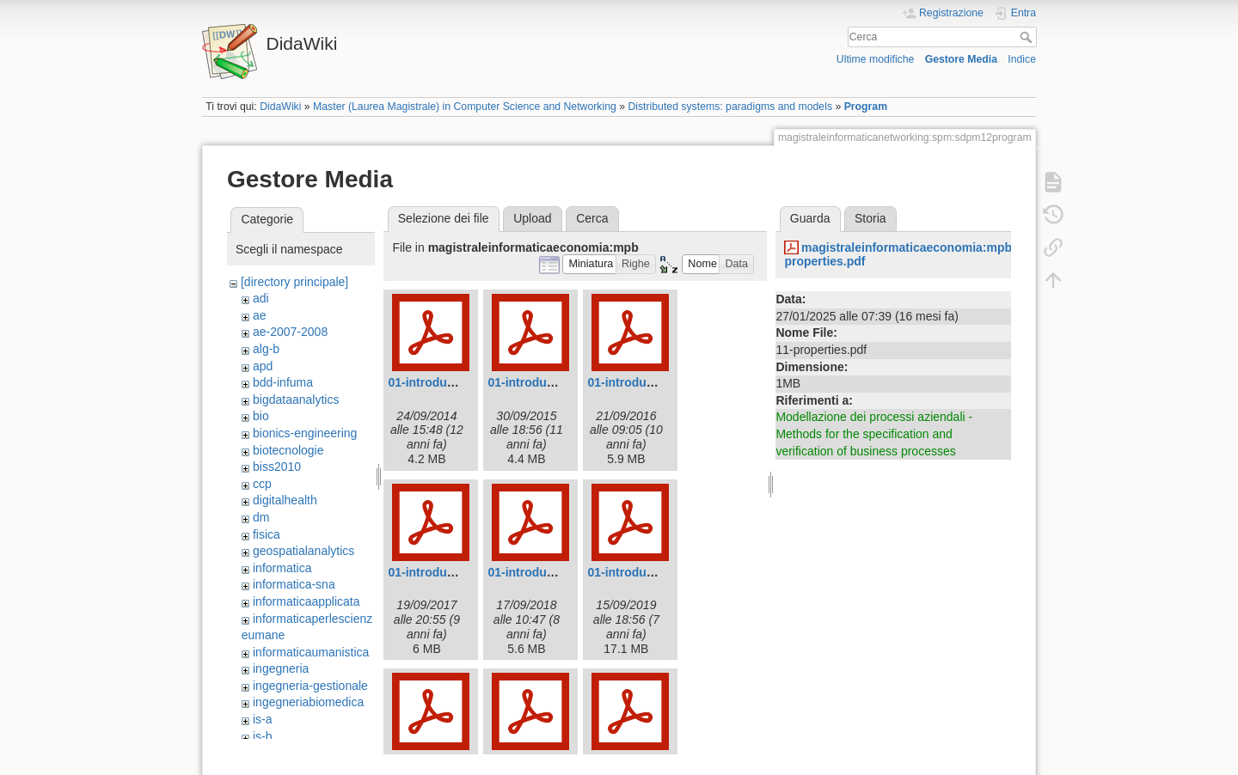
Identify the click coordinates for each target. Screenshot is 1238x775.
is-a (263, 719)
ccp (262, 484)
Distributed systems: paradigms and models (730, 107)
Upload (532, 218)
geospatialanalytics (303, 551)
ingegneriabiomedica (308, 702)
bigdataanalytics (296, 399)
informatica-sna (294, 584)
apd (263, 366)
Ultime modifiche (876, 59)
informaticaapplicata (306, 601)
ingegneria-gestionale (310, 686)
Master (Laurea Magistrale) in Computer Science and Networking (464, 107)
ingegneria (281, 668)
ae (260, 315)
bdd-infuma (283, 382)
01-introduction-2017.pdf (458, 572)
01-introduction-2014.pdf (458, 382)
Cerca (1028, 37)
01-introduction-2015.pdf (557, 382)
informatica (282, 568)
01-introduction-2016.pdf (657, 382)
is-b (263, 736)
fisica (266, 534)
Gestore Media (961, 59)
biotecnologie (288, 450)
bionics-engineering (305, 433)
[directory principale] (294, 282)
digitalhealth (285, 500)
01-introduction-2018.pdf (557, 572)
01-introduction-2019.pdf (657, 572)
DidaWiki (280, 107)
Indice (1022, 59)
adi (261, 298)
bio (261, 416)
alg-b (266, 349)
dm (261, 517)
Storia (870, 218)
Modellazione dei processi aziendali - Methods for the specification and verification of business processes (873, 433)
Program (865, 107)
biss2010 (277, 466)
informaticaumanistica (311, 652)
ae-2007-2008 (290, 332)
